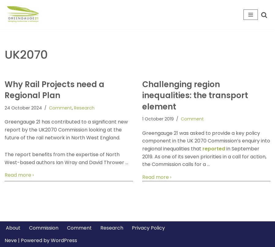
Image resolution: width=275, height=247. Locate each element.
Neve (11, 240)
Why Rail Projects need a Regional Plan (54, 90)
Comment (60, 108)
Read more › (19, 175)
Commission (43, 227)
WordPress (64, 240)
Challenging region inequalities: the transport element (195, 95)
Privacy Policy (148, 227)
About (13, 227)
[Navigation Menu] (250, 14)
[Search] (264, 15)
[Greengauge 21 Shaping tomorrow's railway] (24, 14)
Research (84, 108)
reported (214, 148)
